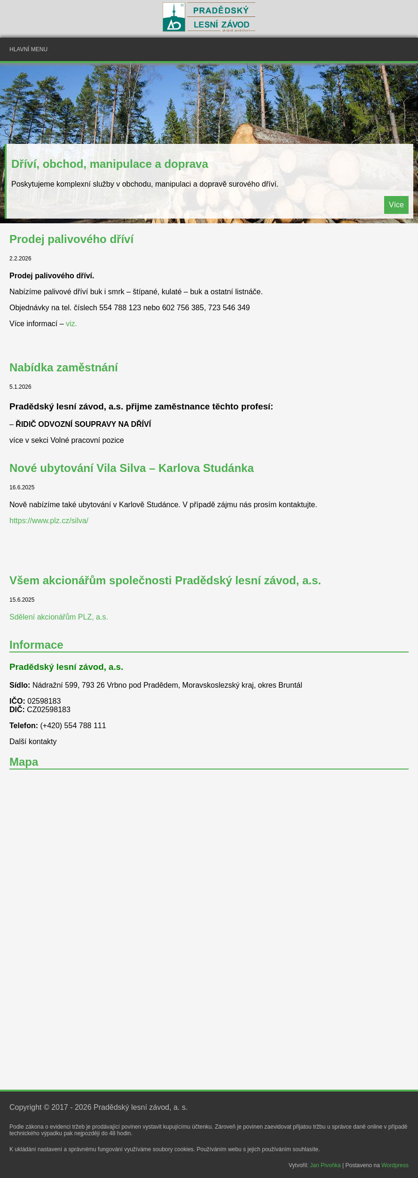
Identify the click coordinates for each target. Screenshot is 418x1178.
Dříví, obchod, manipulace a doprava (109, 163)
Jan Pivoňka (325, 1165)
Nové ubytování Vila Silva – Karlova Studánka (131, 468)
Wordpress (395, 1165)
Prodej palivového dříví (71, 239)
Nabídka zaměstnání (63, 367)
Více (396, 205)
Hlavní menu (28, 49)
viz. (71, 324)
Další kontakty (32, 742)
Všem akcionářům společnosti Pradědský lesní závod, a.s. (165, 580)
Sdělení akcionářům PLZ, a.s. (58, 617)
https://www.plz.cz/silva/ (48, 521)
